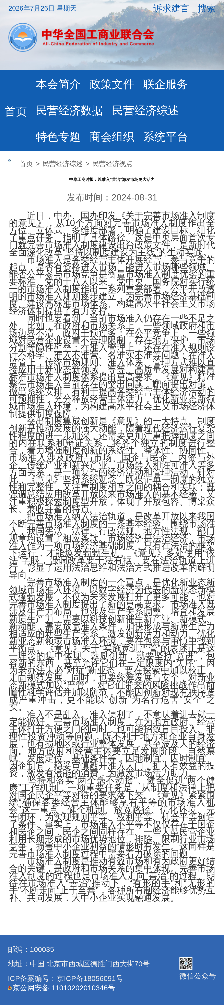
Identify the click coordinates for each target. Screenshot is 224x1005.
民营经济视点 (112, 163)
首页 (15, 111)
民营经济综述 (145, 110)
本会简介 (58, 84)
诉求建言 (171, 8)
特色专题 (58, 136)
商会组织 (112, 136)
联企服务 (165, 84)
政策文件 (112, 84)
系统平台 (165, 136)
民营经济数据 (69, 110)
